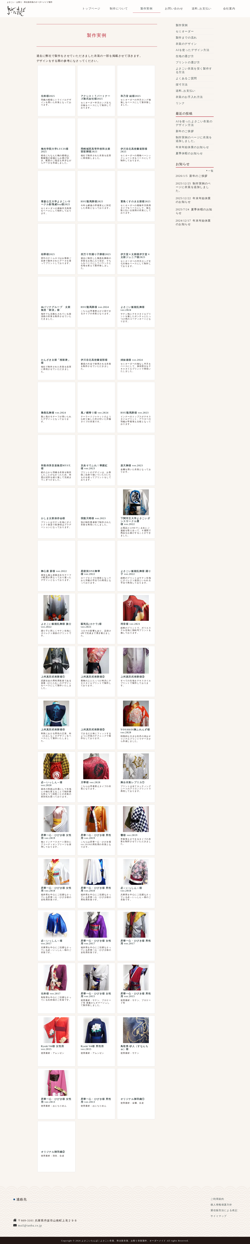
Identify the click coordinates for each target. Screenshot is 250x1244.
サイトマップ (219, 1216)
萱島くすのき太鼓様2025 (136, 201)
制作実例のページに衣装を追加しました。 (194, 139)
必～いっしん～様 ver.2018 (131, 889)
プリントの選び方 (188, 62)
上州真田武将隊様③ (133, 676)
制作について (119, 8)
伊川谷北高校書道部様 (94, 360)
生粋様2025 (48, 96)
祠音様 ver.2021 (130, 624)
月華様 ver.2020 (90, 782)
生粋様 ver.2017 (51, 993)
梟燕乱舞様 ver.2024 (53, 412)
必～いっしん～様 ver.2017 (52, 942)
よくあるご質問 (186, 78)
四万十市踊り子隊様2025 (96, 254)
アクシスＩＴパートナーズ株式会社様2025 (95, 97)
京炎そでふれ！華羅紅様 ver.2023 (94, 467)
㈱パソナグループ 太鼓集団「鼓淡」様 (56, 308)
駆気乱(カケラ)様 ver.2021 (91, 625)
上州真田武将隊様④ (53, 729)
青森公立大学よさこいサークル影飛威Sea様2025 (56, 203)
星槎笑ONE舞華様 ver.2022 (90, 572)
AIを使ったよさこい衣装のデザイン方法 (194, 123)
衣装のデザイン (186, 43)
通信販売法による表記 (224, 1210)
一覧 (210, 170)
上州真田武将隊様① (53, 676)
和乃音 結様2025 (131, 96)
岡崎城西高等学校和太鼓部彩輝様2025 (95, 150)
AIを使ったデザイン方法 (193, 50)
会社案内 (229, 8)
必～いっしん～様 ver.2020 (52, 784)
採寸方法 (182, 84)
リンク (180, 103)
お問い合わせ (174, 8)
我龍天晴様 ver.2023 (93, 518)
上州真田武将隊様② (93, 676)
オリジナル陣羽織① (133, 1099)
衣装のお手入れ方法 (189, 96)
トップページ (91, 8)
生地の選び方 (185, 56)
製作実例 (146, 8)
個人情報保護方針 (221, 1204)
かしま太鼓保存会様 (53, 518)
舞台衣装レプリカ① (133, 782)
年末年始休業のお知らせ (192, 147)
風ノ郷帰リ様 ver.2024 (95, 412)
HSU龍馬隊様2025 (92, 201)
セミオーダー (185, 31)
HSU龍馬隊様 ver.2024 (95, 307)
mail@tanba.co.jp (30, 1225)
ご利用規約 (217, 1199)
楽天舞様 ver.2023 (132, 465)
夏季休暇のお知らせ (189, 153)
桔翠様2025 (48, 254)
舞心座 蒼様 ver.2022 (54, 571)
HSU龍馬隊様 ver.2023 (135, 412)
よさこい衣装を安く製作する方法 (194, 70)
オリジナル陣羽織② (53, 1152)
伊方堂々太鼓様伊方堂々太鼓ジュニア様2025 (135, 256)
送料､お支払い (202, 8)
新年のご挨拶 (185, 131)
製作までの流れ (186, 37)
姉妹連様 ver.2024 (132, 360)
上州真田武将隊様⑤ (93, 729)
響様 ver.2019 (129, 835)
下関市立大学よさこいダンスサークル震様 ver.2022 (135, 521)
